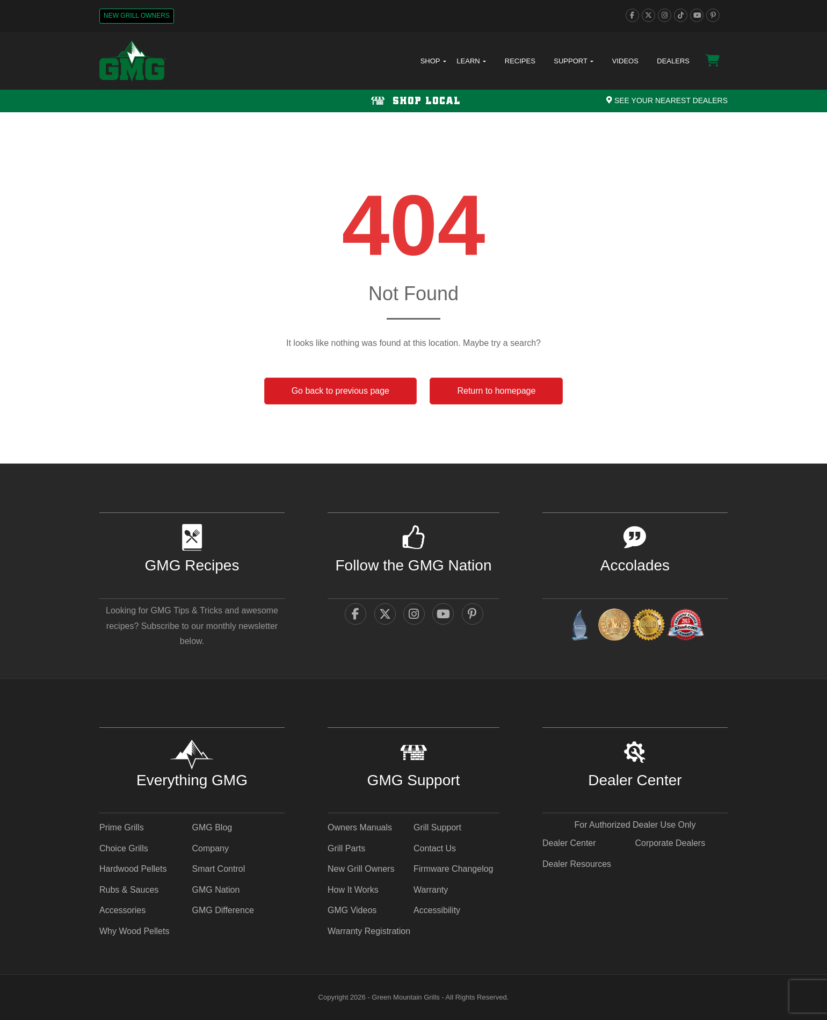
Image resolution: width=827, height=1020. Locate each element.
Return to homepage (496, 390)
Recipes (520, 61)
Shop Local (414, 101)
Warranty (431, 889)
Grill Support (437, 827)
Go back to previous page (340, 390)
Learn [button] (471, 61)
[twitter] (648, 15)
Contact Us (435, 848)
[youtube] (696, 15)
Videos (625, 61)
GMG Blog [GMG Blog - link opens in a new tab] (212, 827)
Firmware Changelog (454, 868)
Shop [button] (433, 61)
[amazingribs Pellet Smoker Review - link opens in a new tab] (649, 626)
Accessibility (437, 910)
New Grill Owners (137, 15)
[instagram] (664, 15)
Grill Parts (346, 848)
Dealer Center (569, 843)
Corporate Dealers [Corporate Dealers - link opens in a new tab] (670, 843)
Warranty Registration (369, 931)
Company (210, 848)
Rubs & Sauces (128, 889)
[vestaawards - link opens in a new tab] (614, 626)
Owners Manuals (360, 827)
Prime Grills (121, 827)
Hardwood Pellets (132, 868)
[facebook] (632, 15)
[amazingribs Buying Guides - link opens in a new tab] (579, 626)
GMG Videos (352, 910)
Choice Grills (123, 848)
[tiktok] (680, 15)
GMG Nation (216, 889)
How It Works (353, 889)
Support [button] (573, 61)
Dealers (673, 61)
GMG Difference (222, 910)
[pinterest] (713, 15)
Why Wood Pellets (134, 931)
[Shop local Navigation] (413, 101)
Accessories (122, 910)
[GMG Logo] (132, 61)
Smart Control (218, 868)
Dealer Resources (576, 864)
